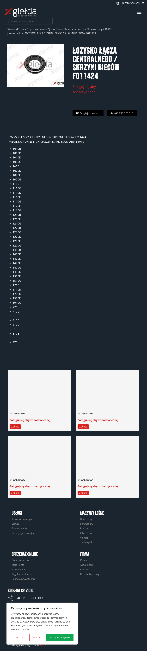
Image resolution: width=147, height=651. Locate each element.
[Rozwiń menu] (139, 12)
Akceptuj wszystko (60, 637)
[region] (42, 624)
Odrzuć (37, 637)
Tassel (43, 645)
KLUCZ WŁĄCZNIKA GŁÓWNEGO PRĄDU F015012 (35, 472)
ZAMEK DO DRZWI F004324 (92, 472)
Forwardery (95, 29)
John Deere (56, 29)
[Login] (143, 3)
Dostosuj (19, 637)
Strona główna (15, 29)
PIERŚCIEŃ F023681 (20, 406)
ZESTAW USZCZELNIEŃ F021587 (94, 406)
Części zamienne (37, 29)
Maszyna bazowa (75, 29)
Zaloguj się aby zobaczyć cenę (30, 420)
